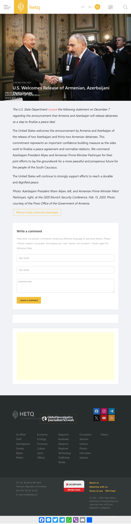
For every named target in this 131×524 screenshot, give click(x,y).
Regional (63, 448)
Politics (19, 458)
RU (90, 6)
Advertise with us (99, 487)
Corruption (85, 434)
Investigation (23, 444)
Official (41, 458)
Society (20, 448)
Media (61, 463)
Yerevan (83, 439)
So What (21, 434)
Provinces (42, 444)
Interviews (85, 453)
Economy (42, 434)
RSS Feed (111, 491)
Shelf (18, 439)
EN (97, 6)
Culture (41, 448)
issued (52, 109)
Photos (83, 448)
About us (94, 483)
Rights (19, 453)
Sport (40, 453)
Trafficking (63, 458)
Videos (104, 434)
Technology (64, 453)
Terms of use (96, 491)
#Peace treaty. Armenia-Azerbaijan (37, 212)
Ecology (41, 439)
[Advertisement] (65, 356)
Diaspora (63, 444)
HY (82, 6)
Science (83, 444)
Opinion (83, 458)
